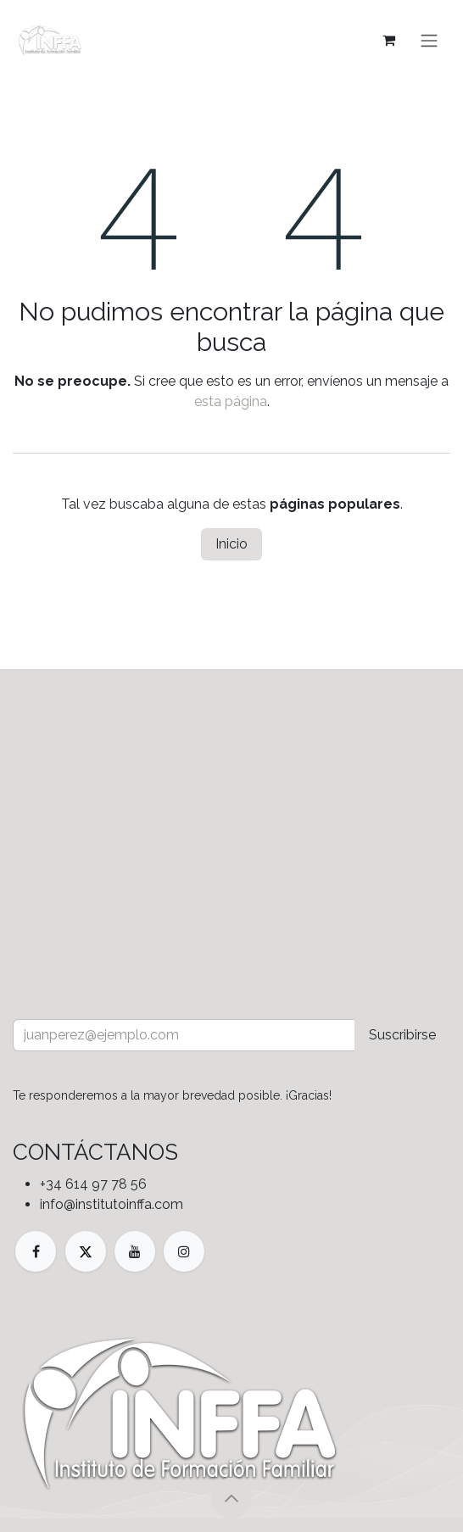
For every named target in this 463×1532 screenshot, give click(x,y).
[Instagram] (184, 1251)
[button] (231, 1498)
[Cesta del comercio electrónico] (388, 40)
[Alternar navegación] (429, 40)
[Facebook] (35, 1251)
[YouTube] (134, 1251)
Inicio (231, 544)
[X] (85, 1251)
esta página (230, 401)
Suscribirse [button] (402, 1035)
